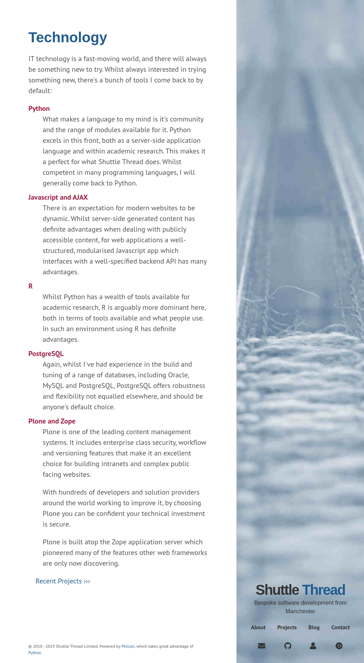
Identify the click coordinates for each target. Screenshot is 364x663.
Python (34, 652)
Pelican (128, 646)
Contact (340, 627)
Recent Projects (59, 581)
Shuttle (300, 590)
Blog (314, 627)
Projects (287, 627)
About (258, 627)
